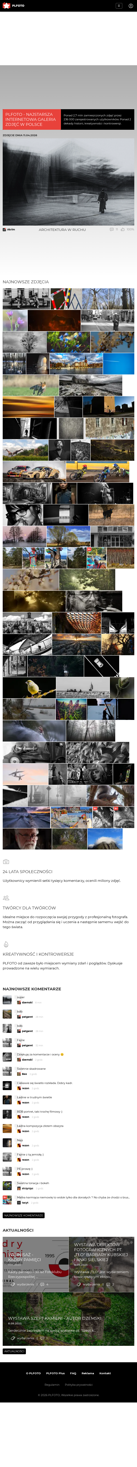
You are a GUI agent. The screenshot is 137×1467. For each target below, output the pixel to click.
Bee (24, 1218)
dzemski (27, 1147)
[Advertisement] (68, 38)
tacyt (25, 1347)
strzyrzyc (27, 1333)
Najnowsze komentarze (32, 1133)
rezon (25, 1233)
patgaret (27, 1161)
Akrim (11, 229)
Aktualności (18, 1374)
